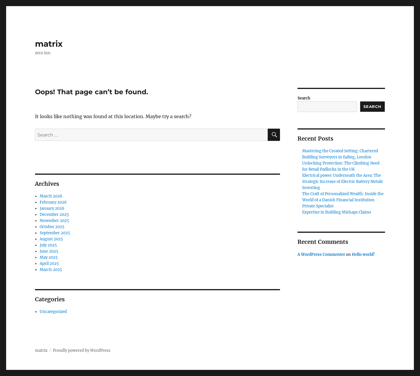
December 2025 (54, 214)
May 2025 (49, 257)
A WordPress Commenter (321, 254)
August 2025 (51, 239)
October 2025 (52, 226)
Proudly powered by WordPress (82, 350)
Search (304, 98)
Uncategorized (53, 311)
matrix (49, 44)
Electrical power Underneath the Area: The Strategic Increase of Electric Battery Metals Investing (342, 181)
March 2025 (51, 269)
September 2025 (55, 232)
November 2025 (54, 220)
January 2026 (52, 208)
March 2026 (51, 196)
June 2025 (49, 251)
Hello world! (363, 254)
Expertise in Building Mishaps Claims (336, 212)
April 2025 (49, 263)
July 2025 (48, 245)
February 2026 (53, 202)
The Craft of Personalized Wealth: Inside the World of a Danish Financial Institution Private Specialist (343, 200)
